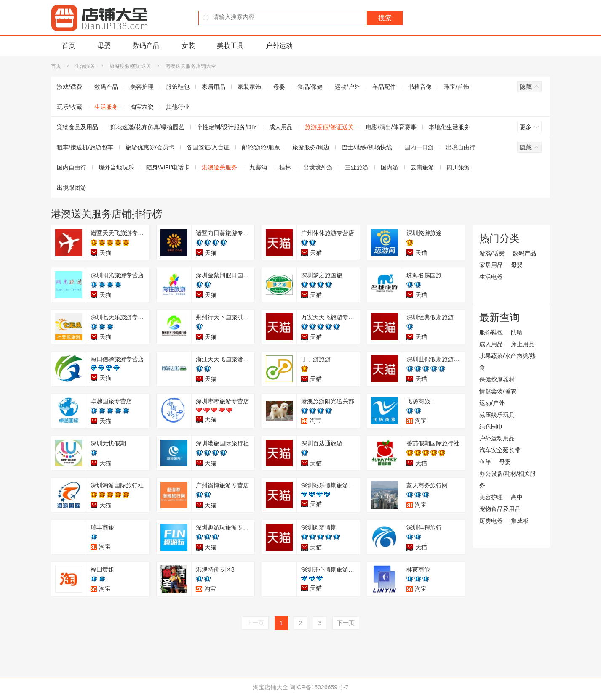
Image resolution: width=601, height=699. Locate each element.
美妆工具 (230, 45)
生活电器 (491, 276)
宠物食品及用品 (77, 127)
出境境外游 (318, 167)
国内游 (389, 167)
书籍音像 (420, 86)
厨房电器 (491, 520)
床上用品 (522, 344)
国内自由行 (71, 167)
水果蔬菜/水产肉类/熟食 (507, 361)
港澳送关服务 (219, 167)
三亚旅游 (357, 167)
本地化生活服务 (449, 127)
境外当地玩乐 (116, 167)
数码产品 (146, 45)
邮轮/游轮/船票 (261, 147)
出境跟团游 (71, 187)
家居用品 (213, 86)
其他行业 (178, 106)
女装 (188, 45)
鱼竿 (485, 461)
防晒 (517, 332)
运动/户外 (347, 86)
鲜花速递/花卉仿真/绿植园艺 (147, 127)
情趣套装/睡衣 (497, 391)
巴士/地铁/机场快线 (367, 147)
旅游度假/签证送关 (130, 66)
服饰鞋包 (178, 86)
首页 (68, 45)
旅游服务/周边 (310, 147)
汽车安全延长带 (500, 450)
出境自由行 (460, 147)
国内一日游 (419, 147)
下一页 (346, 623)
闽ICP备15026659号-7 (318, 687)
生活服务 (85, 66)
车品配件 (384, 86)
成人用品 (281, 127)
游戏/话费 (69, 86)
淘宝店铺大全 (270, 687)
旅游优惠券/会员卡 (150, 147)
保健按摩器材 (497, 379)
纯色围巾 (491, 426)
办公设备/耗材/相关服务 (507, 479)
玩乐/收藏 (69, 106)
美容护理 (142, 86)
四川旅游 (458, 167)
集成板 (520, 520)
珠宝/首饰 (456, 86)
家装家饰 (249, 86)
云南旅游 (422, 167)
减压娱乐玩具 (497, 414)
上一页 (255, 623)
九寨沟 (258, 167)
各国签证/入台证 (208, 147)
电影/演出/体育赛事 (391, 127)
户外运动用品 (497, 438)
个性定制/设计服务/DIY (227, 127)
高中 (517, 497)
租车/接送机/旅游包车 (85, 147)
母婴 (104, 45)
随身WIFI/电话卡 (168, 167)
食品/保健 (310, 86)
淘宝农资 (142, 106)
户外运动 (279, 45)
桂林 (285, 167)
